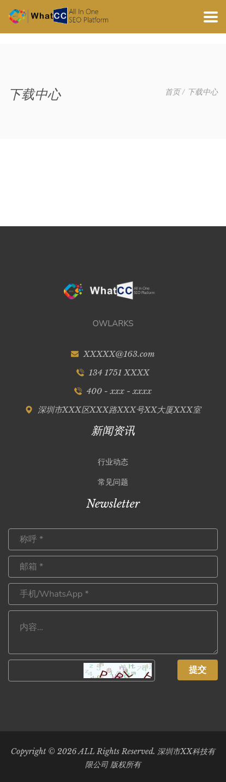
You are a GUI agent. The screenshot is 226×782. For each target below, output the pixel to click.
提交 (197, 669)
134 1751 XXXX (118, 372)
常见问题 (113, 482)
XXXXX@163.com (119, 354)
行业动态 (113, 462)
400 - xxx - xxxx (119, 391)
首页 (172, 92)
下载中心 (202, 92)
